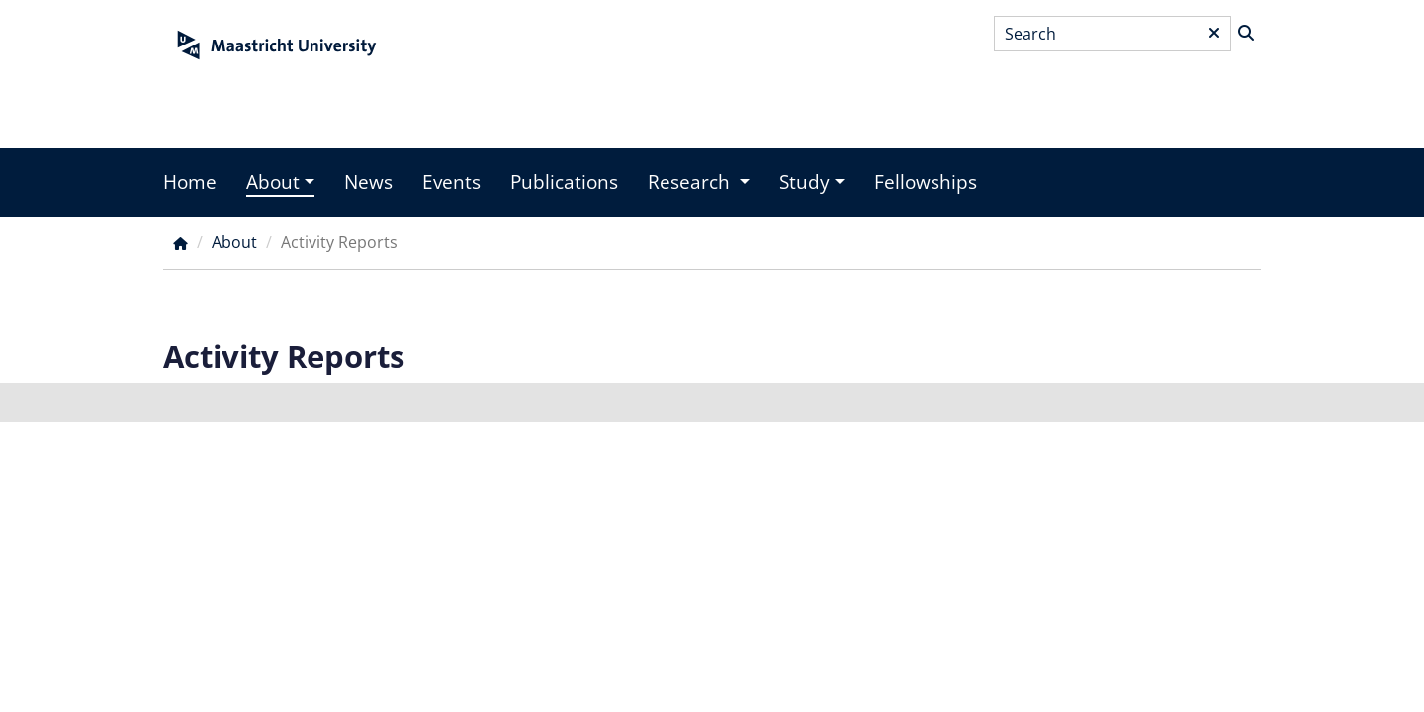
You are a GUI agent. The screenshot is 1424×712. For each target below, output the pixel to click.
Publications (564, 182)
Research (691, 182)
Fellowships (925, 182)
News (368, 182)
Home (190, 182)
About (273, 182)
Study (804, 182)
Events (451, 182)
